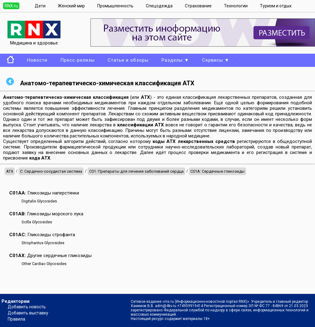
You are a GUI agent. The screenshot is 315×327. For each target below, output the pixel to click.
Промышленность (115, 5)
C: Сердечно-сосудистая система (51, 171)
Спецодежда (159, 5)
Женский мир (71, 5)
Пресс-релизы (77, 60)
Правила (16, 319)
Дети (40, 5)
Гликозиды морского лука (46, 214)
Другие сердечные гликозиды (50, 255)
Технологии (236, 5)
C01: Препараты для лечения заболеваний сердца (136, 171)
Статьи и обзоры (128, 60)
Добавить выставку (28, 312)
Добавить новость (27, 306)
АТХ (9, 171)
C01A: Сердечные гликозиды (217, 171)
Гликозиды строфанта (42, 234)
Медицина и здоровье (34, 40)
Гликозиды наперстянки (44, 193)
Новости (37, 60)
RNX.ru (11, 5)
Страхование (198, 5)
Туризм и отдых (276, 5)
